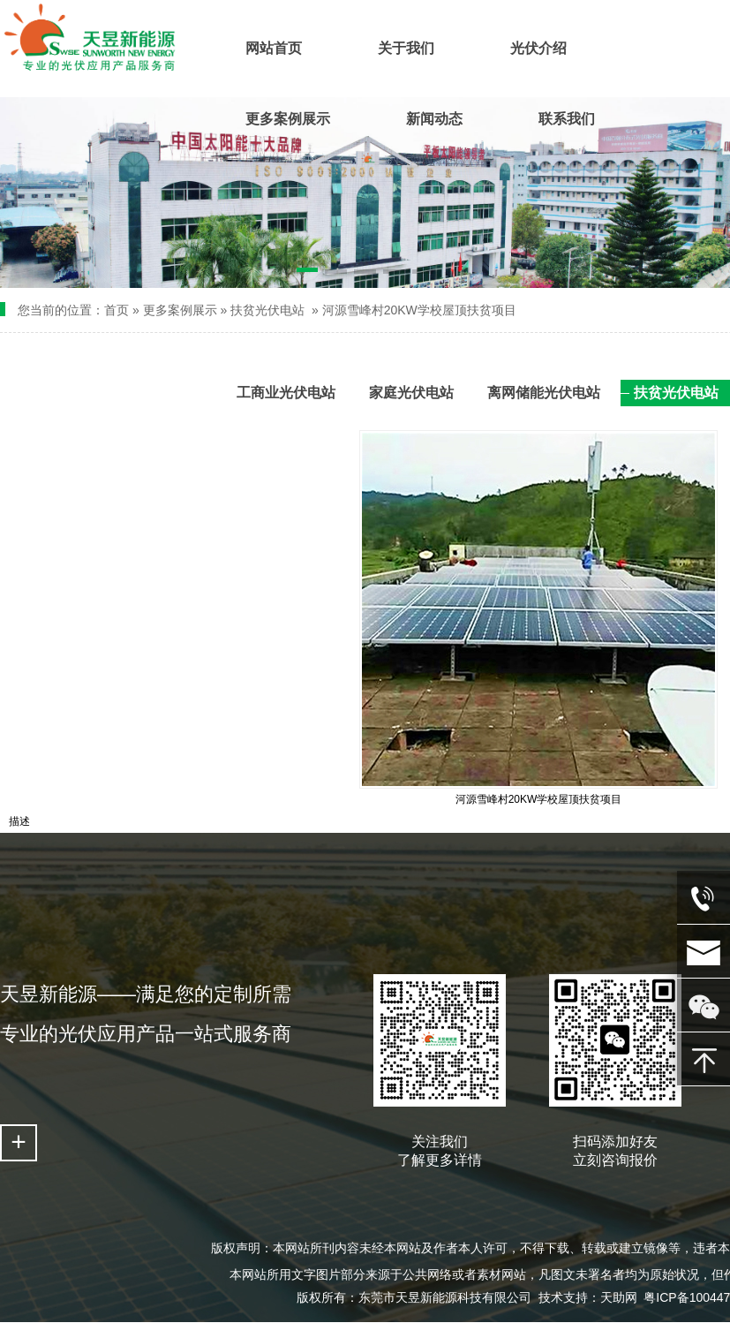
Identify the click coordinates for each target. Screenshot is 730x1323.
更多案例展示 (180, 310)
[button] (308, 272)
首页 (116, 310)
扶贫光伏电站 (267, 310)
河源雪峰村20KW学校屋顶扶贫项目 (419, 310)
